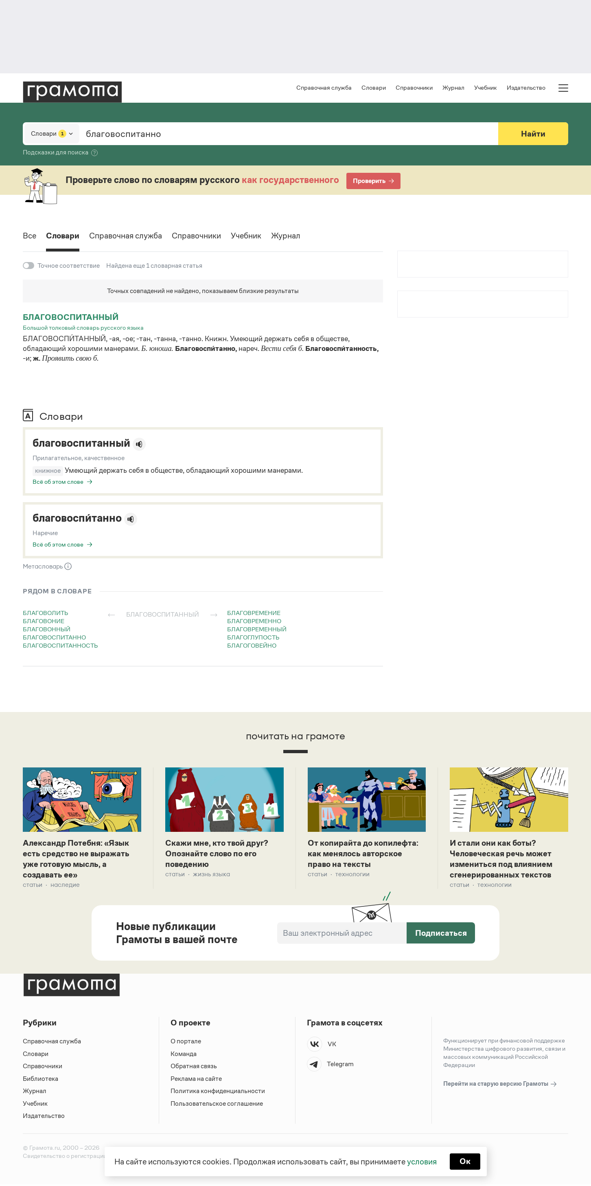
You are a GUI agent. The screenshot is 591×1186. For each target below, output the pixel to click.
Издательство (526, 87)
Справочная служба (324, 87)
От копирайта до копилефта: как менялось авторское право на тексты (363, 854)
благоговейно (251, 645)
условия (422, 1161)
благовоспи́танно (78, 518)
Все (29, 235)
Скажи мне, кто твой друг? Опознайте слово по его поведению (216, 854)
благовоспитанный (70, 317)
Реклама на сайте (196, 1080)
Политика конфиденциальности (218, 1092)
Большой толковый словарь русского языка (83, 327)
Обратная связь (194, 1068)
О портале (186, 1043)
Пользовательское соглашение (217, 1105)
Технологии (352, 876)
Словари (373, 87)
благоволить (45, 612)
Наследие (65, 887)
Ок (465, 1161)
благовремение (253, 612)
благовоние (43, 620)
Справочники (414, 87)
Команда (184, 1055)
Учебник (485, 87)
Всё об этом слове (58, 481)
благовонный (46, 629)
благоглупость (253, 637)
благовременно (254, 620)
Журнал (453, 87)
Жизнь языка (211, 876)
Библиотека (40, 1080)
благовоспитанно (54, 637)
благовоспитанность (60, 645)
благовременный (257, 629)
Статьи (32, 887)
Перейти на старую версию (500, 1086)
